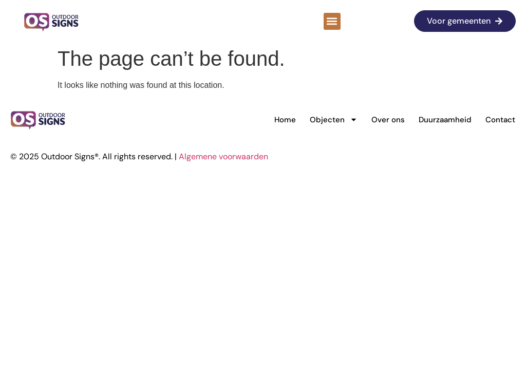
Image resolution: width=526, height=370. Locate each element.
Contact (500, 120)
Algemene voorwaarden (223, 156)
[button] (332, 21)
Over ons (388, 120)
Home (285, 120)
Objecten (334, 119)
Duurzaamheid (445, 120)
